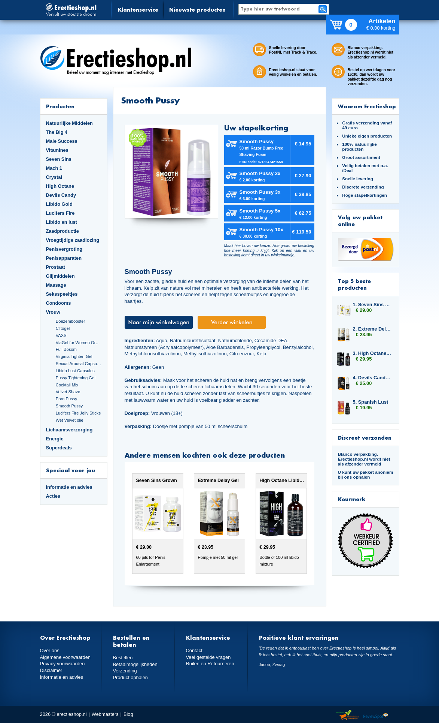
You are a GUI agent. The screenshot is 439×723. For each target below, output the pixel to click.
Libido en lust (61, 222)
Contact (194, 650)
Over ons (50, 650)
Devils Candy (61, 195)
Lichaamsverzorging (69, 430)
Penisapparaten (64, 258)
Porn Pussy (66, 399)
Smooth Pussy (69, 406)
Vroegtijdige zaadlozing (73, 240)
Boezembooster (70, 321)
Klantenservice (138, 9)
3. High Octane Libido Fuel (372, 353)
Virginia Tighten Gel (74, 356)
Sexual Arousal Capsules (78, 363)
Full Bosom (66, 349)
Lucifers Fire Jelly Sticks (78, 413)
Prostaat (55, 267)
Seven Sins (58, 159)
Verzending (125, 671)
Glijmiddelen (60, 276)
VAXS (61, 335)
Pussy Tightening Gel (75, 378)
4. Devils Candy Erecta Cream (372, 377)
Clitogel (63, 328)
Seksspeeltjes (62, 294)
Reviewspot (375, 715)
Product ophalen (130, 677)
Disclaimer (51, 670)
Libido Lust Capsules (75, 370)
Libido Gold (59, 204)
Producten (60, 106)
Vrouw (53, 312)
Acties (53, 496)
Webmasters (105, 714)
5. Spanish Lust (370, 402)
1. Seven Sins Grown (372, 304)
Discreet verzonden (364, 437)
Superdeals (59, 448)
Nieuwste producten (197, 9)
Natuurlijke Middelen (69, 123)
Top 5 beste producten (354, 284)
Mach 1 (54, 168)
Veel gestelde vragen (208, 657)
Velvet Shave (68, 391)
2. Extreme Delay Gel (372, 329)
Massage (56, 285)
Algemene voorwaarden (65, 657)
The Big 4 (57, 132)
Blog (128, 714)
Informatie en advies (69, 487)
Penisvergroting (64, 249)
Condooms (58, 303)
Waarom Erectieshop (367, 106)
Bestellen (123, 657)
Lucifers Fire (60, 213)
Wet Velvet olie (69, 420)
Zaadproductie (62, 231)
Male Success (61, 141)
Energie (55, 439)
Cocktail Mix (67, 385)
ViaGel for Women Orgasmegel (78, 342)
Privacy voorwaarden (62, 663)
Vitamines (57, 150)
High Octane (60, 186)
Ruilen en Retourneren (210, 663)
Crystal (54, 177)
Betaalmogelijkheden (135, 664)
